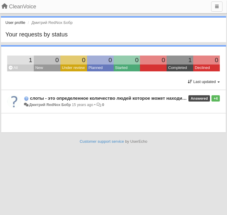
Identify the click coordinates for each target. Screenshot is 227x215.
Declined (202, 67)
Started (121, 67)
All (13, 67)
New (39, 67)
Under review (73, 67)
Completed (177, 67)
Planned (96, 67)
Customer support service (102, 141)
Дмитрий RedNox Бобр (50, 105)
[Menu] (217, 6)
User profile (15, 22)
